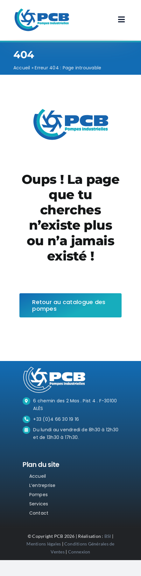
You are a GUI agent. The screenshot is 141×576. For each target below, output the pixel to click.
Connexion (79, 551)
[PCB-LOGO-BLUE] (42, 8)
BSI (107, 536)
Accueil (21, 68)
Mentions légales (43, 543)
